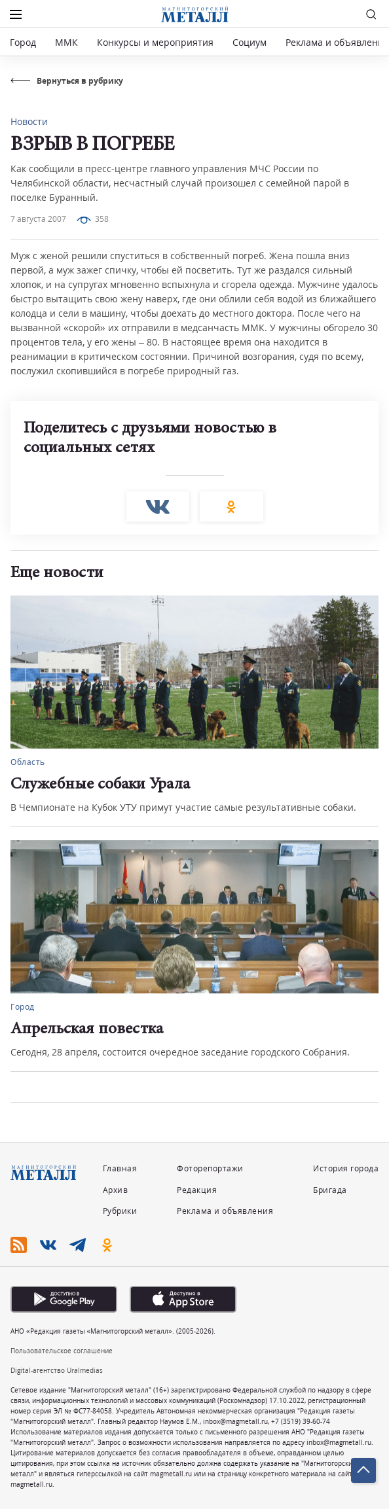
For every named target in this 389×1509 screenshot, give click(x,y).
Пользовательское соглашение (61, 1350)
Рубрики (120, 1210)
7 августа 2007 (38, 218)
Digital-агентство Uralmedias (56, 1370)
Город (23, 42)
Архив (115, 1190)
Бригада (330, 1190)
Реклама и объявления (337, 42)
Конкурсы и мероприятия (156, 42)
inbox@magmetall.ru (235, 1421)
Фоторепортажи (210, 1168)
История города (346, 1168)
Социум (249, 42)
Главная (120, 1168)
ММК (66, 42)
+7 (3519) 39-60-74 (300, 1421)
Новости (29, 121)
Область (27, 762)
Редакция (197, 1190)
